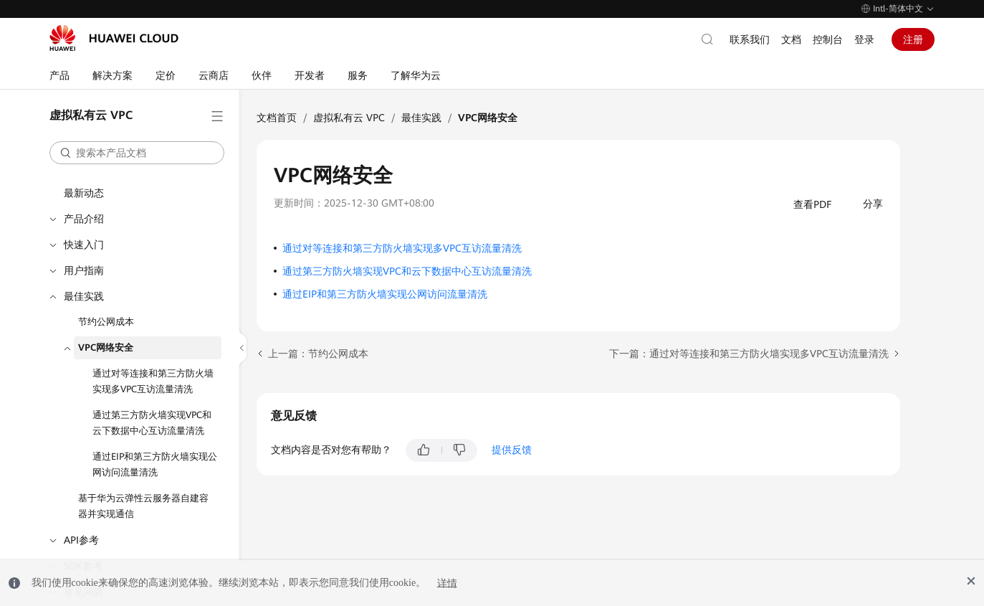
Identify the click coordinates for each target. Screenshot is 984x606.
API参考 (81, 540)
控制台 (828, 39)
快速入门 (84, 244)
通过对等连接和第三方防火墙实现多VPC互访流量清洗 (153, 381)
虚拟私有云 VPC (349, 117)
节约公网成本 (106, 321)
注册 (913, 39)
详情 (447, 582)
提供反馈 (512, 449)
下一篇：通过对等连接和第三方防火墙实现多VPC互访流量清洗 (749, 353)
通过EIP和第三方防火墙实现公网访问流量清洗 (154, 464)
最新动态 (84, 193)
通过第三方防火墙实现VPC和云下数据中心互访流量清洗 (151, 422)
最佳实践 (84, 296)
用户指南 (84, 270)
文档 (791, 39)
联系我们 (750, 39)
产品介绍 (84, 218)
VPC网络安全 (105, 347)
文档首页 (277, 117)
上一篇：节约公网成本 (318, 353)
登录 (864, 39)
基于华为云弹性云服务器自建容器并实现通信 (143, 506)
